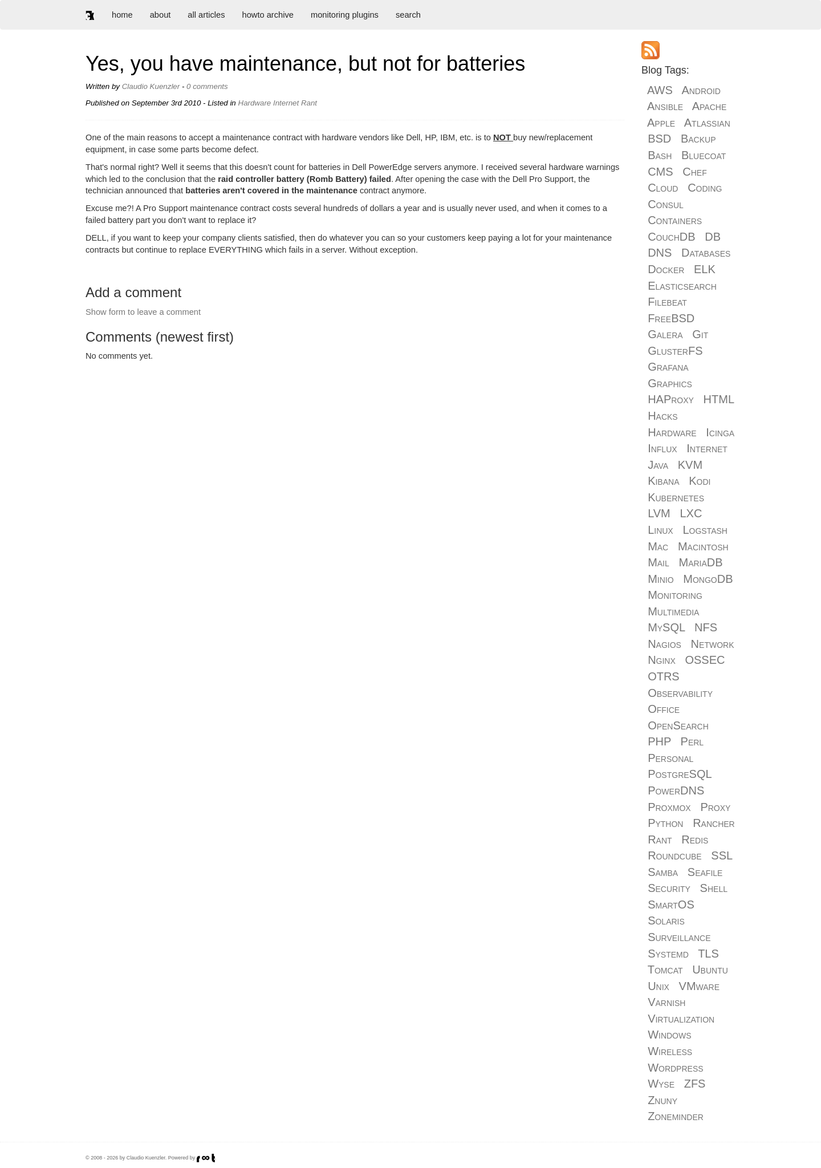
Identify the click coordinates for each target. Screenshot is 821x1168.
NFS (705, 627)
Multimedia (673, 611)
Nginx (662, 660)
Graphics (670, 383)
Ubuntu (710, 969)
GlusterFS (675, 350)
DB (713, 236)
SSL (721, 855)
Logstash (704, 530)
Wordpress (675, 1067)
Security (669, 888)
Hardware (254, 103)
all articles (206, 14)
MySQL (666, 627)
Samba (663, 872)
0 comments (207, 86)
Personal (670, 758)
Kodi (699, 480)
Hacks (663, 415)
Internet (286, 103)
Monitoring (675, 595)
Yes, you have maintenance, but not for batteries (305, 63)
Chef (694, 171)
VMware (699, 986)
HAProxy (671, 399)
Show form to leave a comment (143, 312)
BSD (659, 138)
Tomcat (665, 969)
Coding (705, 187)
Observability (680, 693)
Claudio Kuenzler (151, 86)
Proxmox (669, 807)
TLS (708, 953)
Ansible (665, 106)
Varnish (666, 1002)
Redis (694, 839)
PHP (659, 741)
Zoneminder (676, 1116)
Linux (660, 530)
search (408, 14)
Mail (658, 562)
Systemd (668, 953)
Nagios (664, 644)
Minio (660, 579)
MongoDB (708, 579)
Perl (692, 741)
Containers (675, 220)
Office (664, 709)
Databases (705, 252)
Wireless (670, 1051)
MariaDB (700, 562)
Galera (665, 334)
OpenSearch (678, 725)
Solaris (666, 920)
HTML (719, 399)
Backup (698, 138)
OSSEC (705, 660)
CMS (660, 171)
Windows (669, 1034)
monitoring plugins (345, 14)
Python (665, 823)
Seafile (705, 872)
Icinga (720, 432)
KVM (690, 465)
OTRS (664, 676)
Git (700, 334)
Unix (658, 986)
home (122, 14)
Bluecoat (703, 155)
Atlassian (707, 122)
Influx (662, 448)
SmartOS (671, 904)
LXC (691, 513)
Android (701, 90)
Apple (661, 122)
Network (712, 644)
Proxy (715, 807)
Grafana (668, 366)
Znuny (662, 1100)
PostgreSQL (680, 774)
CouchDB (671, 236)
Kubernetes (676, 497)
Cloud (663, 187)
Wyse (661, 1083)
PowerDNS (676, 790)
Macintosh (703, 546)
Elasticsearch (682, 285)
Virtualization (681, 1018)
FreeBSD (671, 318)
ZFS (695, 1083)
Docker (666, 269)
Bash (660, 155)
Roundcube (675, 855)
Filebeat (667, 301)
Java (658, 465)
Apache (709, 106)
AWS (660, 90)
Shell (713, 888)
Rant (309, 103)
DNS (660, 252)
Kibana (663, 480)
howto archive (268, 14)
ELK (705, 269)
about (160, 14)
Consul (666, 204)
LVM (659, 513)
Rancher (714, 823)
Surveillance (679, 937)
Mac (658, 546)
